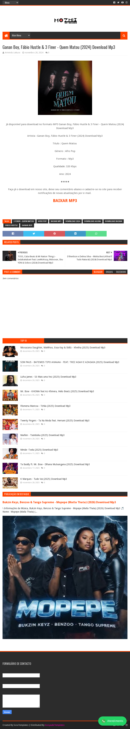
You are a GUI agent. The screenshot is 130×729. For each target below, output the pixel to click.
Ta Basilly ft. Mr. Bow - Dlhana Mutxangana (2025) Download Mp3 (55, 464)
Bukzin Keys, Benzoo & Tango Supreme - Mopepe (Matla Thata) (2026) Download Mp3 (59, 502)
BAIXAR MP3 (65, 200)
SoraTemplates (21, 725)
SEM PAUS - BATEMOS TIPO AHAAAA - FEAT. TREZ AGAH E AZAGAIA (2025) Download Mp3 (69, 362)
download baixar (113, 221)
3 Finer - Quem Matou (24, 221)
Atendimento (112, 721)
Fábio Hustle (11, 225)
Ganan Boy (27, 225)
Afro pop (42, 221)
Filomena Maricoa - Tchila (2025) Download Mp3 (45, 406)
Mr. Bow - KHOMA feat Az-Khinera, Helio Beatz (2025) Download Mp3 (57, 391)
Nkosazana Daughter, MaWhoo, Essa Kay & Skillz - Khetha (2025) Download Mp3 (62, 347)
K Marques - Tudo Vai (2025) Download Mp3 (43, 479)
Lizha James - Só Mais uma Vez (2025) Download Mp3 (48, 376)
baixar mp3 (56, 221)
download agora (92, 221)
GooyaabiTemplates (54, 725)
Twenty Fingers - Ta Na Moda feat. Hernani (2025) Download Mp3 (55, 420)
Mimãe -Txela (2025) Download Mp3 (39, 449)
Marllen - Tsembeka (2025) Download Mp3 (42, 435)
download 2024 (73, 221)
